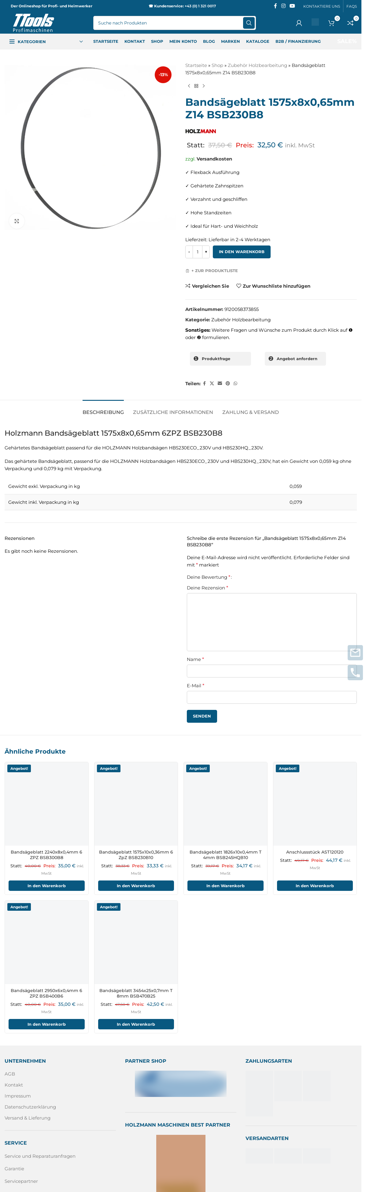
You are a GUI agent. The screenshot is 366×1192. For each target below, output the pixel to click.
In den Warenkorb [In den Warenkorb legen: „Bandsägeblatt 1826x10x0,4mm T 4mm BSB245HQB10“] (225, 885)
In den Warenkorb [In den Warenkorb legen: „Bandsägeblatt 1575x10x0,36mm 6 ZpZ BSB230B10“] (136, 885)
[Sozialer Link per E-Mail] (220, 383)
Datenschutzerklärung (30, 1107)
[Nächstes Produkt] (203, 86)
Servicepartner (21, 1181)
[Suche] (174, 23)
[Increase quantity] (206, 251)
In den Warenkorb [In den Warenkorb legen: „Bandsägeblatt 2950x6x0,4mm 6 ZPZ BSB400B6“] (47, 1024)
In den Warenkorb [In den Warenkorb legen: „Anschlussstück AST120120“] (315, 885)
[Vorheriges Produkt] (189, 86)
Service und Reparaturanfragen (40, 1156)
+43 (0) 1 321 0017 (200, 6)
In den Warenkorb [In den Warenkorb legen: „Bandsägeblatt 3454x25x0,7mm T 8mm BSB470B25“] (136, 1024)
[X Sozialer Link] (212, 383)
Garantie (14, 1169)
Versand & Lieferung (27, 1118)
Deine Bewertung (208, 577)
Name (195, 659)
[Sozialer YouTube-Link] (292, 6)
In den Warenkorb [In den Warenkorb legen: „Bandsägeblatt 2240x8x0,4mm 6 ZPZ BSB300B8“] (47, 885)
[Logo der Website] (34, 22)
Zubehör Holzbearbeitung (257, 65)
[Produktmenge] (197, 251)
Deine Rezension (207, 588)
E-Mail (195, 685)
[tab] (103, 409)
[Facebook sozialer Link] (275, 6)
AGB (10, 1074)
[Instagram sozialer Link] (283, 6)
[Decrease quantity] (189, 251)
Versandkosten (214, 159)
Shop (217, 65)
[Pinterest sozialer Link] (228, 383)
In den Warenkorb (241, 251)
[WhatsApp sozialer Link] (235, 383)
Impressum (18, 1096)
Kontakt (14, 1085)
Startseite (196, 65)
